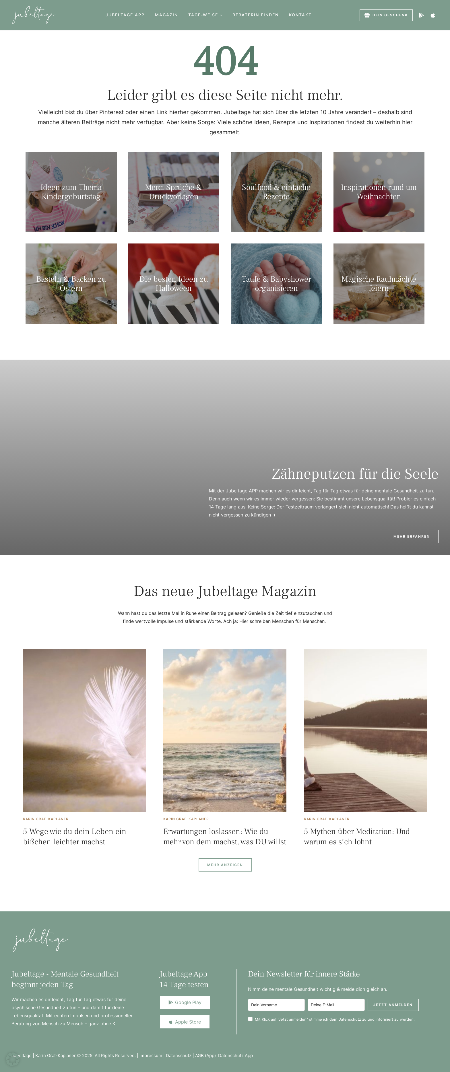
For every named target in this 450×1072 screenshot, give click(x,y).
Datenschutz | (180, 1055)
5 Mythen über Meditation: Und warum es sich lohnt (357, 836)
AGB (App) (206, 1055)
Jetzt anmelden (393, 1005)
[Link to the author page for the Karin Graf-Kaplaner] (46, 819)
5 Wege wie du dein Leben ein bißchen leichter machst (74, 836)
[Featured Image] (84, 730)
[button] (221, 15)
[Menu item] (125, 15)
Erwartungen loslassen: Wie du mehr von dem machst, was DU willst (224, 836)
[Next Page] (225, 865)
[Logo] (33, 15)
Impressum (150, 1055)
